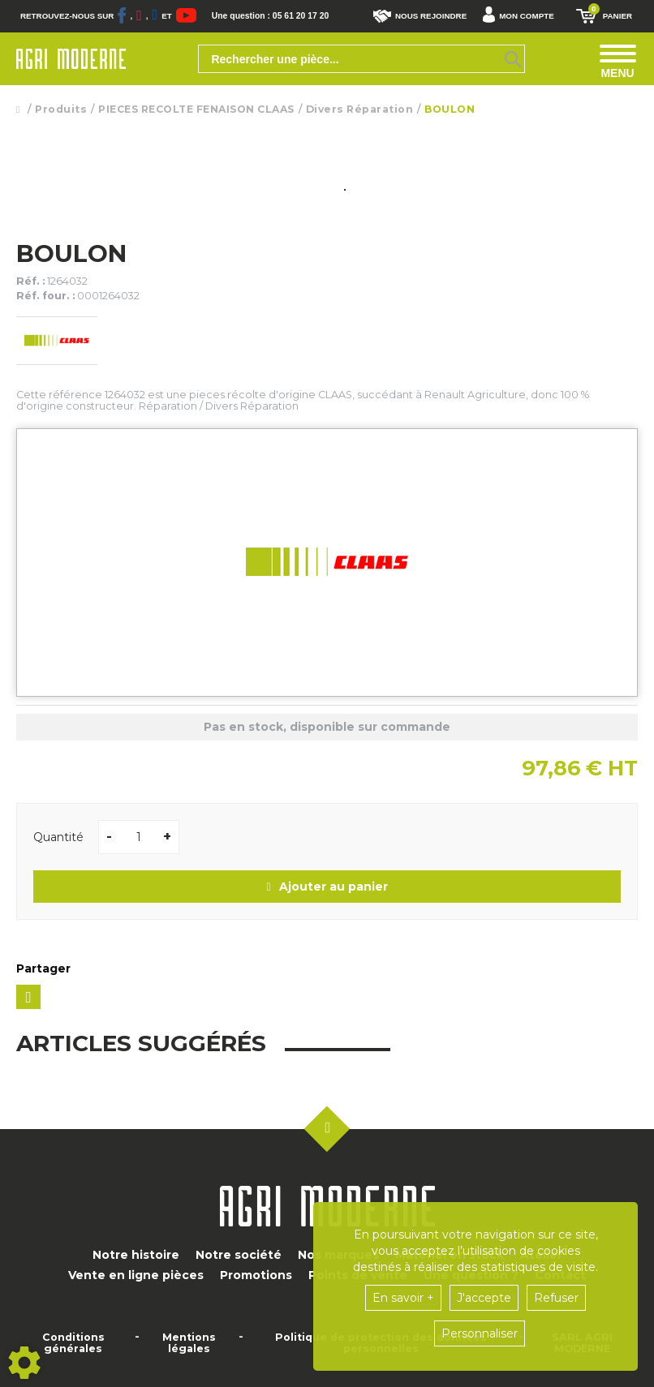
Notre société (239, 1254)
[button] (522, 16)
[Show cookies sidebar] (24, 1362)
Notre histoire (136, 1254)
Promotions (256, 1275)
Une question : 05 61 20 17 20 (275, 15)
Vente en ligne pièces (136, 1275)
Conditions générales (73, 1343)
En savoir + (403, 1297)
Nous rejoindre (420, 16)
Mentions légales (189, 1343)
